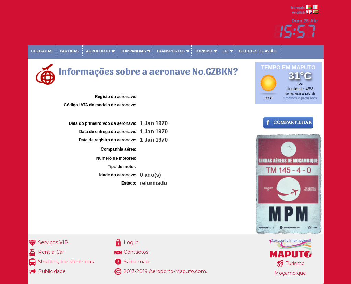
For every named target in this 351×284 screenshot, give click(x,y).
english (298, 12)
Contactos (136, 252)
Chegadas (42, 51)
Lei (226, 51)
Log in (131, 242)
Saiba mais (136, 262)
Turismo (204, 51)
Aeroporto (98, 51)
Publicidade (52, 271)
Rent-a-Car (51, 252)
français (298, 7)
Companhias (133, 51)
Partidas (69, 51)
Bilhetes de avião (257, 51)
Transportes (170, 51)
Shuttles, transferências (66, 262)
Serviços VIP (53, 242)
